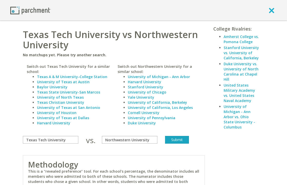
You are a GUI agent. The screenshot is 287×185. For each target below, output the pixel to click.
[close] (271, 10)
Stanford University (145, 87)
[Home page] (30, 10)
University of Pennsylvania (151, 117)
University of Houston (56, 112)
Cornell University (143, 112)
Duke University (142, 123)
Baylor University (52, 87)
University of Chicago (147, 92)
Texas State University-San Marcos (68, 92)
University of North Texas (60, 97)
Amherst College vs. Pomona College (241, 39)
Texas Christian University (60, 102)
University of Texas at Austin (63, 81)
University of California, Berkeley (157, 102)
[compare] (50, 140)
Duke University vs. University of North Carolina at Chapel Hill (241, 71)
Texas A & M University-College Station (72, 76)
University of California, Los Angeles (160, 107)
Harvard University (53, 123)
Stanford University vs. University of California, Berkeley (241, 52)
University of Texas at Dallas (63, 117)
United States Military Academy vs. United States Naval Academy (239, 93)
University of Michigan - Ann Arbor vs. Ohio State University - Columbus (239, 117)
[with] (129, 140)
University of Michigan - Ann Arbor (159, 76)
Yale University (141, 97)
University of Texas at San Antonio (68, 107)
